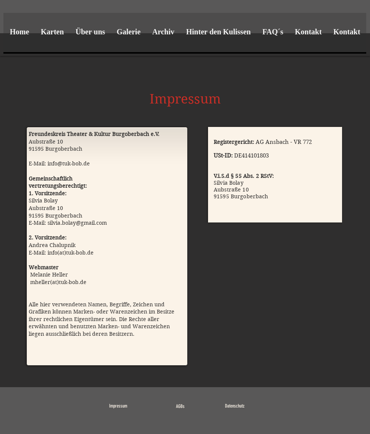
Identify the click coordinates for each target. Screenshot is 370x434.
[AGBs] (180, 407)
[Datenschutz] (234, 406)
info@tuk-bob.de (69, 163)
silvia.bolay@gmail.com (77, 222)
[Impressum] (118, 406)
